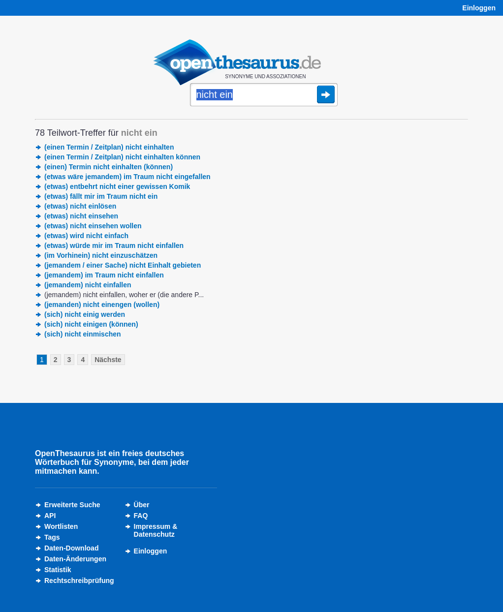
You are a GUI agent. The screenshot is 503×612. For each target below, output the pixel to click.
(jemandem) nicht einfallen (87, 285)
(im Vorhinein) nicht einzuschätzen (100, 255)
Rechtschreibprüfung (79, 580)
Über (142, 505)
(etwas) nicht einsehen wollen (93, 226)
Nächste (107, 360)
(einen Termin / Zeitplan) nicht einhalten (109, 147)
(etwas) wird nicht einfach (86, 236)
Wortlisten (61, 526)
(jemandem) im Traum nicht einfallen (104, 275)
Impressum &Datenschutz (156, 530)
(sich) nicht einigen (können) (91, 324)
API (50, 516)
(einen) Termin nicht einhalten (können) (108, 167)
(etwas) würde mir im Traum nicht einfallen (114, 245)
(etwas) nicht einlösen (80, 206)
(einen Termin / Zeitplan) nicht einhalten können (122, 157)
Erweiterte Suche (72, 505)
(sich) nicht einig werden (84, 314)
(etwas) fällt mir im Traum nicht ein (100, 196)
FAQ (141, 516)
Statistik (57, 570)
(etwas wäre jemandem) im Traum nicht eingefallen (127, 177)
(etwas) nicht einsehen (81, 216)
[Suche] (264, 95)
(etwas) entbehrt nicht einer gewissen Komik (117, 186)
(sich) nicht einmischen (82, 334)
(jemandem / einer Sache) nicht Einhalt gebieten (122, 265)
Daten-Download (71, 548)
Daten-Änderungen (75, 559)
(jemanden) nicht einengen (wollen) (101, 304)
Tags (52, 537)
